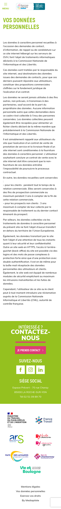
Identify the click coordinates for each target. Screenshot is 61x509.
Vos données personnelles (30, 491)
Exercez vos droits (30, 496)
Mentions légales (30, 487)
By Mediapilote (30, 500)
